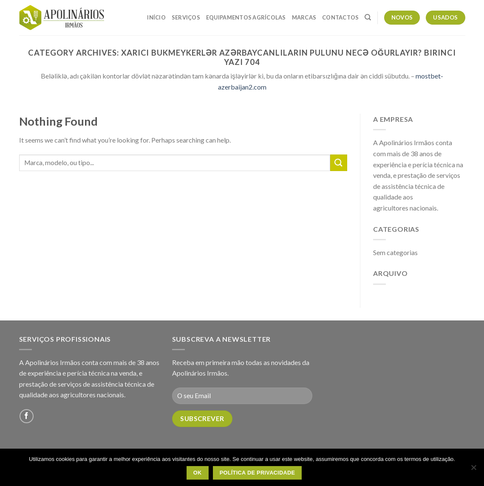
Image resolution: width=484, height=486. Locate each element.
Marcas (304, 17)
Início (156, 17)
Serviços (186, 17)
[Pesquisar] (368, 17)
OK (197, 473)
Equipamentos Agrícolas (246, 17)
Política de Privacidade (257, 473)
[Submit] (338, 163)
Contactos (340, 17)
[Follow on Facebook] (27, 416)
